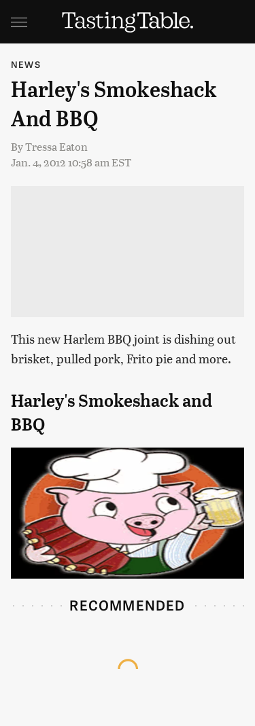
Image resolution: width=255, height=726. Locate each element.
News (26, 64)
